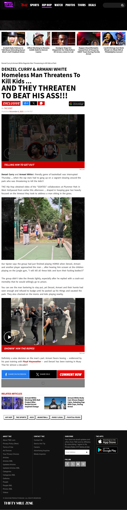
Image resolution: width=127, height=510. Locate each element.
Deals (116, 26)
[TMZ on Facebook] (3, 4)
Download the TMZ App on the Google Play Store (107, 450)
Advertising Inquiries (42, 451)
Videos (5, 493)
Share (15, 374)
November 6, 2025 (16, 111)
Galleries (6, 479)
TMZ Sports (21, 417)
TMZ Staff (8, 108)
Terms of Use (8, 447)
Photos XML (7, 489)
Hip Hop (44, 26)
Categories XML (9, 475)
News (7, 25)
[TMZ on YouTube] (78, 464)
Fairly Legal (57, 417)
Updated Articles (9, 465)
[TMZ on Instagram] (16, 4)
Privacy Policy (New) (11, 444)
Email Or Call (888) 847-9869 (30, 15)
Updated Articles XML (11, 468)
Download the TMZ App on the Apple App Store (107, 441)
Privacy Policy (70, 447)
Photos (82, 26)
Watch (63, 26)
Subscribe (86, 452)
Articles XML (8, 461)
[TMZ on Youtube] (11, 4)
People (5, 482)
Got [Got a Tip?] (9, 15)
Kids (32, 417)
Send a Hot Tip (39, 444)
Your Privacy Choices (11, 454)
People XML (7, 486)
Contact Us (38, 440)
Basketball (42, 417)
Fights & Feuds (73, 417)
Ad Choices (7, 451)
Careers (37, 447)
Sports (25, 26)
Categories (7, 472)
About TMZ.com (9, 440)
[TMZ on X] (7, 4)
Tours (100, 26)
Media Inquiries (40, 454)
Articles (6, 458)
